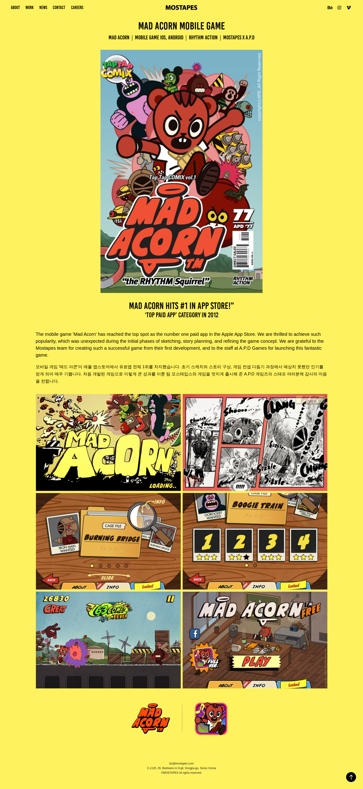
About (15, 7)
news (43, 7)
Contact (59, 7)
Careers (77, 7)
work (29, 7)
